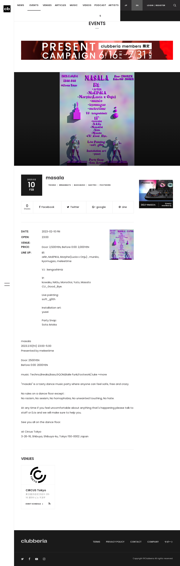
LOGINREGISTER (156, 5)
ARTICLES (60, 5)
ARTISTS (113, 5)
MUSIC (74, 5)
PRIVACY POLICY (115, 541)
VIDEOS (87, 5)
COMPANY (153, 541)
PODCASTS (100, 10)
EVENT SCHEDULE (35, 504)
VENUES (47, 5)
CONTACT (136, 541)
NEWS (20, 5)
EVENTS (34, 5)
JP (126, 5)
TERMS (96, 541)
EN (137, 5)
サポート (169, 541)
